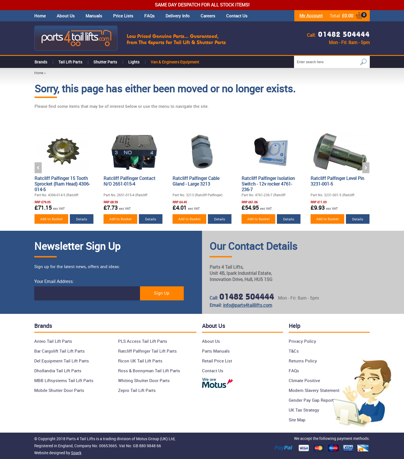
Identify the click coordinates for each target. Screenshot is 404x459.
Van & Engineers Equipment (175, 62)
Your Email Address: (54, 281)
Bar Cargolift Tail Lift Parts (59, 351)
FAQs (149, 16)
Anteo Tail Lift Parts (53, 341)
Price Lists (123, 16)
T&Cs (294, 351)
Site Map (297, 420)
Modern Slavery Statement (314, 390)
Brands (41, 62)
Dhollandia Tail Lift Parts (57, 370)
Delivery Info (178, 16)
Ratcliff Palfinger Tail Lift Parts (147, 351)
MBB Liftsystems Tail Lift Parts (63, 380)
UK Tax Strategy (304, 410)
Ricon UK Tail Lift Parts (140, 361)
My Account (311, 15)
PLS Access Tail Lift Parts (142, 341)
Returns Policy (303, 361)
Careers (208, 16)
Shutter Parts (105, 62)
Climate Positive (304, 380)
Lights (133, 62)
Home (40, 16)
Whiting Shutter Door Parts (144, 380)
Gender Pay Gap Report (311, 400)
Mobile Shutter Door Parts (59, 390)
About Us (66, 16)
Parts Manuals (216, 351)
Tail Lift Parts (70, 62)
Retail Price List (217, 361)
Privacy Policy (302, 341)
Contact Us (236, 16)
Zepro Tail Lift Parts (137, 390)
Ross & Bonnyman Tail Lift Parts (149, 370)
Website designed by (57, 452)
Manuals (94, 16)
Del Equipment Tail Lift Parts (61, 361)
